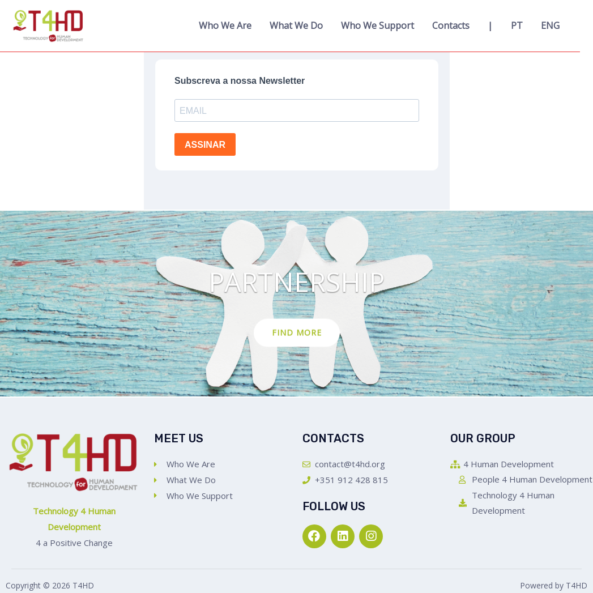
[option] (296, 303)
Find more (297, 332)
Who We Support (377, 25)
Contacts (451, 25)
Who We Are (225, 25)
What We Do (296, 25)
